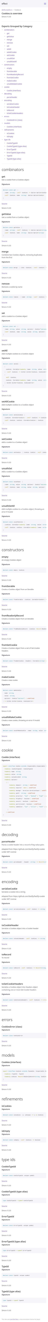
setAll (9, 49)
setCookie (11, 55)
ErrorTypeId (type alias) (16, 152)
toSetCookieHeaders (15, 113)
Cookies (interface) (14, 127)
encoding (8, 100)
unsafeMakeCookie (14, 84)
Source (4, 204)
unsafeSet (11, 58)
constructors (9, 64)
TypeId (9, 156)
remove (10, 43)
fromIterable (12, 71)
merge (9, 39)
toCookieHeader (13, 107)
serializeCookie (13, 104)
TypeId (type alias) (14, 159)
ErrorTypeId (11, 149)
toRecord (10, 110)
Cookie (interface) (14, 90)
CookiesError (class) (14, 120)
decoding (8, 93)
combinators (9, 30)
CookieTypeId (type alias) (16, 146)
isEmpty (10, 136)
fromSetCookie (12, 77)
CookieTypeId (12, 143)
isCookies (10, 133)
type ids (7, 139)
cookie (6, 87)
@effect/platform (7, 10)
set (8, 46)
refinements (9, 130)
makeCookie (12, 81)
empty (9, 68)
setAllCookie (12, 52)
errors (6, 116)
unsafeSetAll (12, 61)
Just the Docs (14, 1319)
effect (4, 3)
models (7, 123)
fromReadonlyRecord (15, 74)
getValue (10, 36)
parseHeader (12, 97)
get (8, 33)
